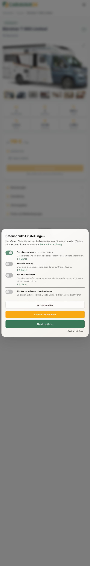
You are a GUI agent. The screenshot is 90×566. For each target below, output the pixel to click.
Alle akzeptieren (45, 324)
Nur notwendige (45, 305)
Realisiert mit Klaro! (75, 331)
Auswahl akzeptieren (45, 314)
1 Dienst (22, 258)
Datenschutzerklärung (51, 244)
